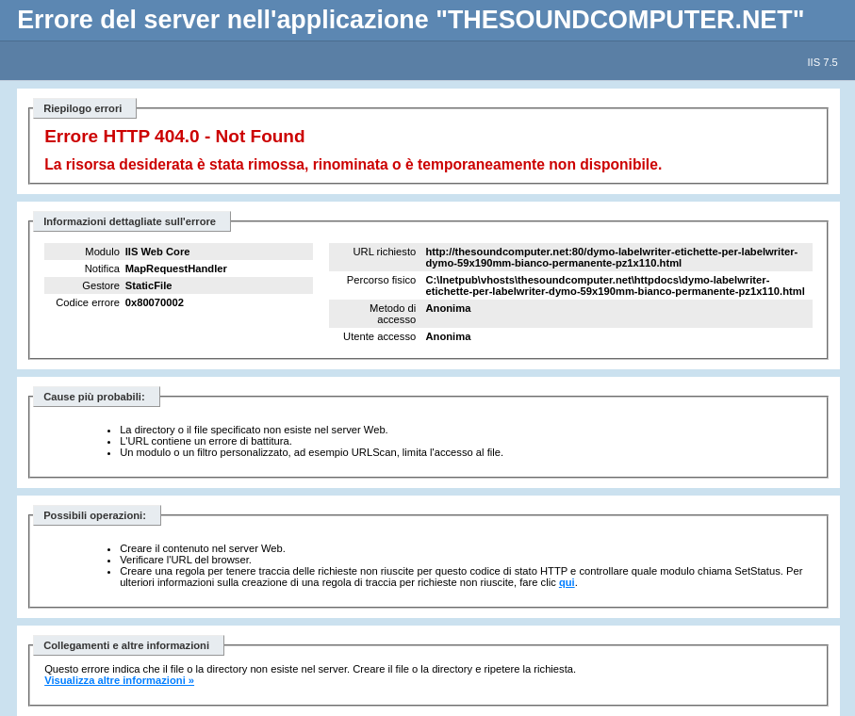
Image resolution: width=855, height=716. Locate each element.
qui (567, 582)
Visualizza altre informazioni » (119, 680)
